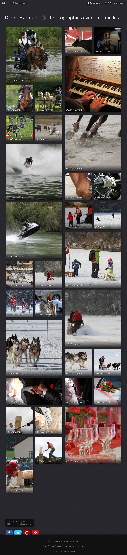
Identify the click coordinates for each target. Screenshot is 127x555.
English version (73, 541)
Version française (55, 541)
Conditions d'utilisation (74, 546)
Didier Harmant (19, 3)
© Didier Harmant (15, 80)
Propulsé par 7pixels (51, 546)
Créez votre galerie (115, 3)
